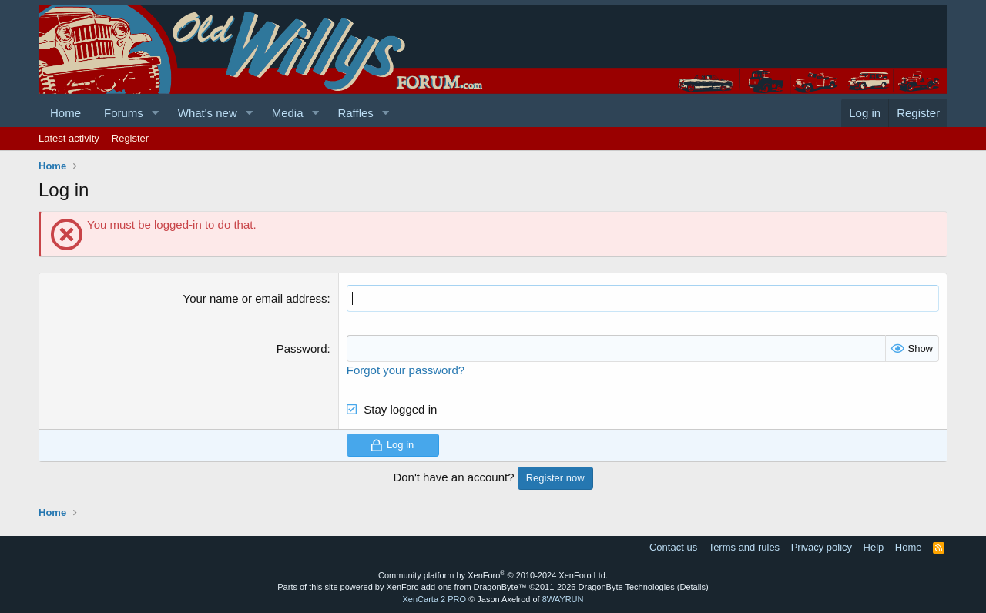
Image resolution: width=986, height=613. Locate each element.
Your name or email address (255, 298)
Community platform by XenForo (493, 575)
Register (130, 138)
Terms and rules (744, 547)
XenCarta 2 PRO (435, 599)
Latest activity (69, 138)
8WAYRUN (563, 599)
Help (874, 547)
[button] (155, 113)
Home (65, 112)
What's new (207, 112)
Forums (123, 112)
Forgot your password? (405, 370)
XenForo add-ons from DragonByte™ (457, 586)
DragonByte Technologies (627, 586)
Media (288, 112)
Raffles (355, 112)
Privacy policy (821, 547)
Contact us (673, 547)
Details (692, 586)
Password (302, 348)
